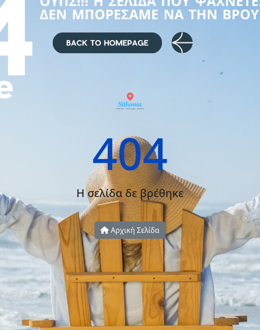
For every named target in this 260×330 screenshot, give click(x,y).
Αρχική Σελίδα (129, 230)
